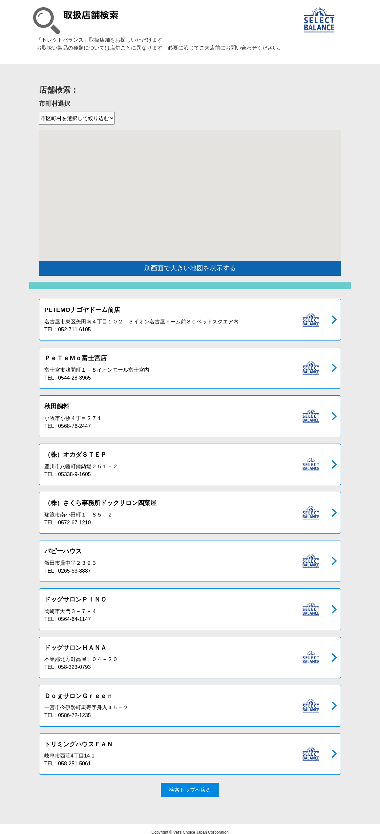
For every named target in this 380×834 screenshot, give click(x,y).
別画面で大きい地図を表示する (190, 268)
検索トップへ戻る (190, 783)
